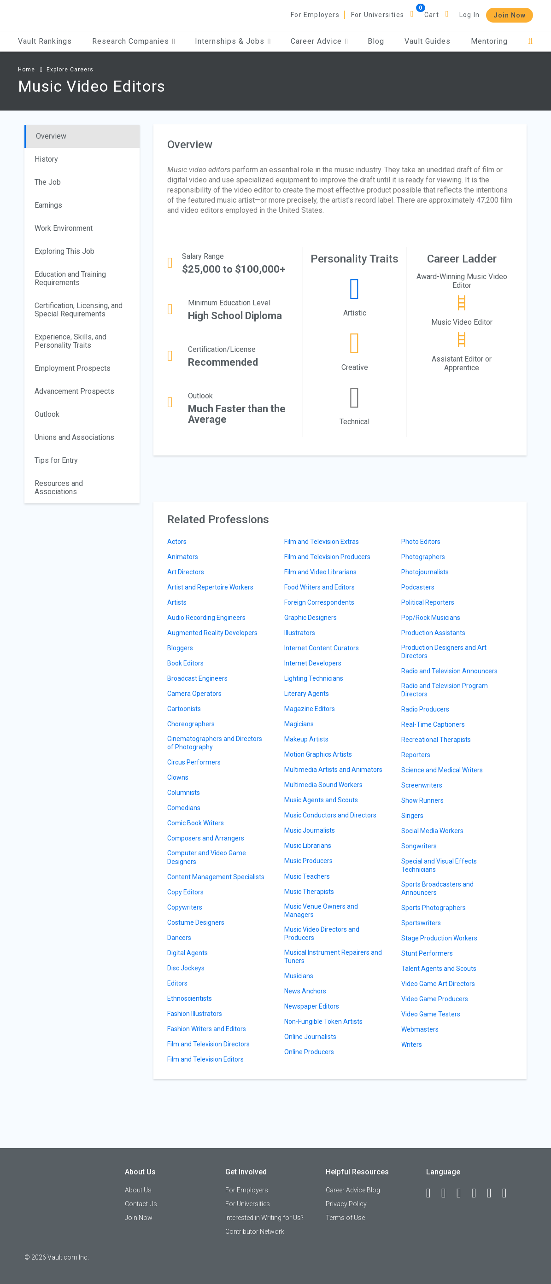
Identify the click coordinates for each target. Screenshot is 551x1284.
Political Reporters (427, 602)
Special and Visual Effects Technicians (439, 865)
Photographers (423, 556)
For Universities (377, 14)
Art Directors (185, 572)
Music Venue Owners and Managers (321, 910)
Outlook (47, 414)
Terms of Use (345, 1217)
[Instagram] (478, 1193)
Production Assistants (433, 632)
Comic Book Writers (195, 823)
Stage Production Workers (439, 938)
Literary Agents (306, 693)
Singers (412, 815)
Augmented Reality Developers (212, 632)
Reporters (415, 755)
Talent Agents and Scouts (438, 968)
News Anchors (305, 991)
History (46, 159)
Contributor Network (254, 1231)
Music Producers (308, 860)
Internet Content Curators (321, 648)
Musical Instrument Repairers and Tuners (333, 956)
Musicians (298, 976)
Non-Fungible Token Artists (323, 1021)
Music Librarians (307, 845)
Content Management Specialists (215, 877)
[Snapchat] (508, 1193)
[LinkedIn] (447, 1193)
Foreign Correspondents (319, 602)
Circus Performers (194, 762)
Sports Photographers (433, 907)
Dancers (179, 937)
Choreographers (191, 724)
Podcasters (417, 587)
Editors (177, 983)
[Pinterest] (493, 1193)
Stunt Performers (427, 953)
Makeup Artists (306, 739)
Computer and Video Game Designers (206, 857)
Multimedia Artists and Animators (333, 769)
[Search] (530, 41)
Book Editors (185, 663)
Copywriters (184, 907)
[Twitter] (463, 1193)
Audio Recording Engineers (206, 617)
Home (26, 69)
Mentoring (489, 41)
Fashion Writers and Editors (206, 1029)
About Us (138, 1190)
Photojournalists (425, 572)
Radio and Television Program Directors (444, 690)
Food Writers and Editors (319, 587)
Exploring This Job (64, 251)
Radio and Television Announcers (449, 671)
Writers (411, 1044)
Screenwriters (421, 785)
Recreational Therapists (436, 739)
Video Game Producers (434, 999)
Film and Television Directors (208, 1044)
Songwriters (419, 846)
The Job (48, 182)
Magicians (299, 724)
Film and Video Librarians (320, 572)
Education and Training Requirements (70, 278)
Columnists (183, 792)
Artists (177, 602)
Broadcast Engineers (197, 678)
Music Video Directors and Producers (321, 933)
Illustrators (299, 632)
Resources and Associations (59, 487)
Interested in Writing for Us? (264, 1217)
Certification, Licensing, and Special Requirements (79, 309)
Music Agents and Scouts (321, 800)
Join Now (509, 15)
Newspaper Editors (311, 1006)
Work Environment (64, 228)
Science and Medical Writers (442, 770)
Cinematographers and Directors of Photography (214, 743)
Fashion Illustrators (194, 1013)
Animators (182, 556)
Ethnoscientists (189, 998)
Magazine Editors (309, 708)
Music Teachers (307, 876)
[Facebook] (432, 1193)
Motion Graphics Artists (318, 754)
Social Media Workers (432, 831)
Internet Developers (312, 663)
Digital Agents (187, 953)
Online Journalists (310, 1036)
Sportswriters (421, 923)
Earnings (48, 205)
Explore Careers (70, 69)
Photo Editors (420, 541)
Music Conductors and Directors (330, 815)
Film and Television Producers (327, 556)
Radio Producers (425, 709)
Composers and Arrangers (205, 838)
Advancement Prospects (74, 391)
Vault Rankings (45, 41)
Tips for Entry (56, 460)
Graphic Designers (310, 617)
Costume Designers (195, 922)
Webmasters (420, 1029)
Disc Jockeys (186, 968)
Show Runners (422, 800)
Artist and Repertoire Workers (210, 587)
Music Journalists (309, 830)
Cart (431, 14)
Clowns (177, 777)
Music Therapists (309, 891)
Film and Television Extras (321, 541)
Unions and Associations (74, 437)
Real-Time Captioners (433, 724)
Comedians (183, 807)
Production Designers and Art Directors (444, 652)
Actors (177, 541)
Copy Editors (185, 892)
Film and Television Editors (205, 1059)
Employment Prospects (73, 368)
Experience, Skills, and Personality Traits (70, 341)
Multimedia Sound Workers (323, 784)
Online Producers (309, 1052)
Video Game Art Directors (438, 983)
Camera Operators (194, 693)
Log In (469, 14)
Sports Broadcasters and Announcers (437, 888)
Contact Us (141, 1204)
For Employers (315, 14)
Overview (51, 136)
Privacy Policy (346, 1204)
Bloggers (180, 648)
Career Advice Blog (353, 1190)
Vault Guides (427, 41)
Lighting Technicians (313, 678)
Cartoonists (184, 708)
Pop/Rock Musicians (430, 617)
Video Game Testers (430, 1014)
